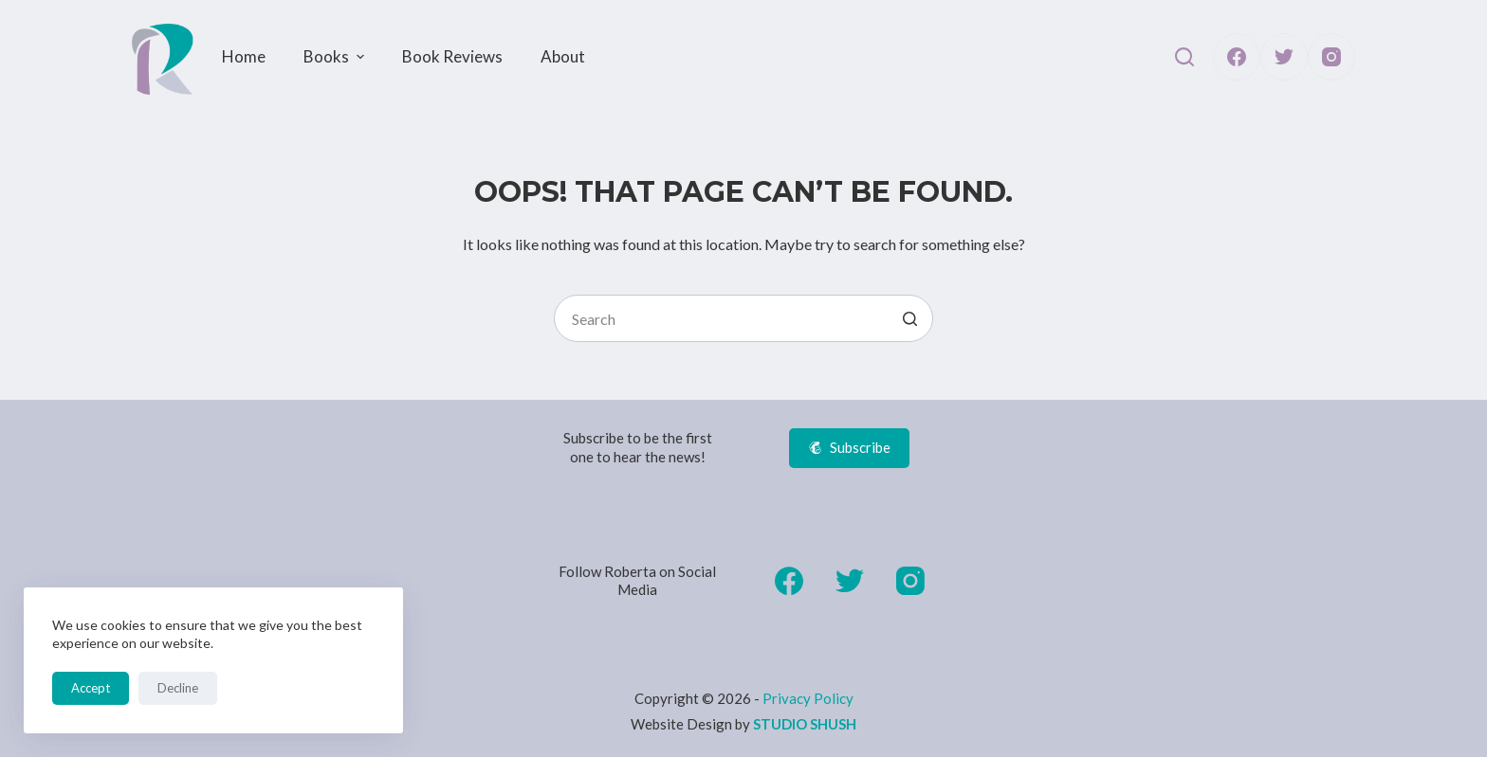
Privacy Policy (808, 698)
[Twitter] (1284, 57)
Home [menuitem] (244, 56)
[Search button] (909, 318)
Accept (90, 687)
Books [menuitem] (336, 56)
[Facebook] (1236, 57)
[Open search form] (1184, 56)
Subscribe (849, 447)
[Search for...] (743, 318)
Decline (177, 687)
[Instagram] (1331, 57)
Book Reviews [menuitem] (452, 56)
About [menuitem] (563, 56)
